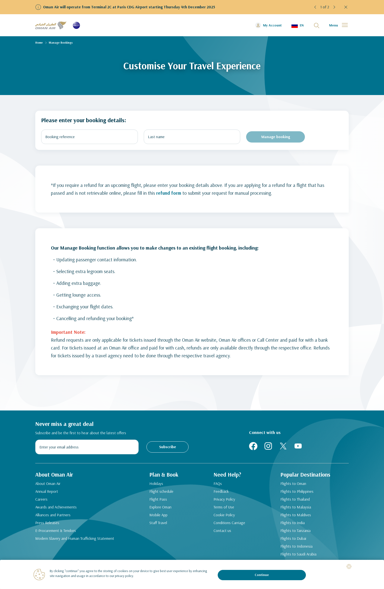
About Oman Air (47, 484)
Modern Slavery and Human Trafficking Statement (74, 539)
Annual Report (46, 492)
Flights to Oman (295, 484)
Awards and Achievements (56, 508)
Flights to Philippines (298, 492)
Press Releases (47, 523)
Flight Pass (158, 500)
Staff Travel (158, 523)
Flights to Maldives (297, 516)
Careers (41, 500)
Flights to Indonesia (298, 547)
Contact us (224, 531)
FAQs (219, 484)
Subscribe (167, 446)
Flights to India (294, 523)
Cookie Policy (226, 516)
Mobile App (158, 516)
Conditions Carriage (231, 523)
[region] (192, 574)
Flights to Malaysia (297, 508)
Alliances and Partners (53, 516)
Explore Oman (160, 508)
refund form (169, 193)
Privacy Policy (226, 500)
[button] (315, 7)
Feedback (222, 492)
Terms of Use (225, 508)
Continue (262, 575)
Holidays (156, 484)
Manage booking (275, 136)
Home (39, 42)
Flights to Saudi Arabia (300, 555)
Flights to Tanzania (297, 531)
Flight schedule (161, 492)
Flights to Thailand (297, 500)
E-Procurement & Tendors (55, 531)
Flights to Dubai (295, 539)
